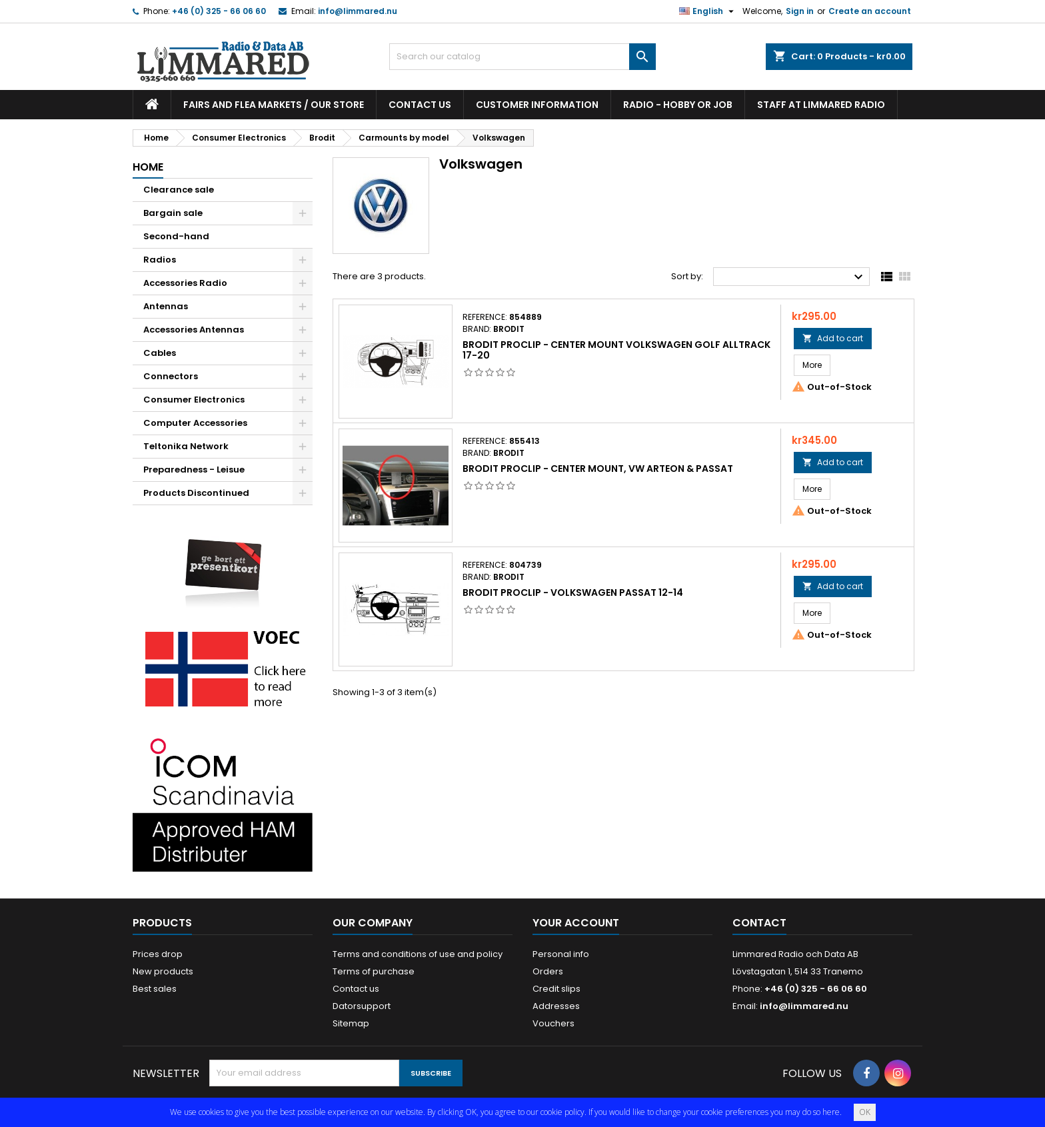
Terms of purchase (374, 971)
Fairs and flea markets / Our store (273, 104)
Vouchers (553, 1023)
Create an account (869, 11)
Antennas (165, 306)
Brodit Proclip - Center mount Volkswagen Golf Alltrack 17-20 (616, 350)
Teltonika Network (186, 446)
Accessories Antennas (193, 329)
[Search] (522, 56)
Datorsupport (362, 1006)
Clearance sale (178, 189)
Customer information (537, 104)
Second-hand (176, 236)
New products (163, 971)
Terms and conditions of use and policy (418, 954)
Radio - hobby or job (677, 104)
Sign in (800, 11)
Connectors (170, 376)
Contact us (420, 104)
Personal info (560, 954)
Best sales (155, 988)
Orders (547, 971)
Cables (159, 353)
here (831, 1112)
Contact (759, 922)
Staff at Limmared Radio (821, 104)
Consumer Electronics (194, 399)
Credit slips (556, 988)
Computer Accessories (195, 423)
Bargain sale (173, 213)
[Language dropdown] (708, 11)
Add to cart (832, 338)
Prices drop (158, 954)
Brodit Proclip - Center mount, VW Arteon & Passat (598, 468)
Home (148, 167)
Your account (575, 922)
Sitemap (351, 1023)
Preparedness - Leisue (194, 469)
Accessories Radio (185, 283)
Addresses (556, 1006)
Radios (159, 259)
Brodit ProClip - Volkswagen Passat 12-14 (573, 592)
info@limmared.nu (357, 11)
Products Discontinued (196, 493)
